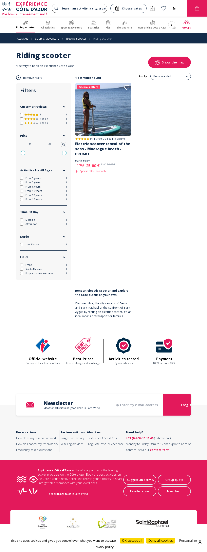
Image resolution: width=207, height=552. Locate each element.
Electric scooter (76, 38)
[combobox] (79, 8)
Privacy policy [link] (103, 547)
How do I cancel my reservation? (37, 444)
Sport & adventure (47, 38)
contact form (160, 450)
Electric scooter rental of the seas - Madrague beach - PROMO (102, 148)
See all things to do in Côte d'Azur (68, 494)
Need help (174, 491)
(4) (91, 138)
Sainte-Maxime (117, 138)
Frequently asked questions (34, 450)
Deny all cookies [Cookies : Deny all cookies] (160, 540)
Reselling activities (71, 444)
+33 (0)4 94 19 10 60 (139, 438)
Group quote (174, 480)
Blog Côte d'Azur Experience (105, 444)
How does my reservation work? (37, 438)
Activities (22, 38)
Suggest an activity (72, 438)
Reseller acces (139, 491)
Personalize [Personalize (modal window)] (188, 540)
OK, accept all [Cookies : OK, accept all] (132, 540)
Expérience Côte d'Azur (102, 438)
